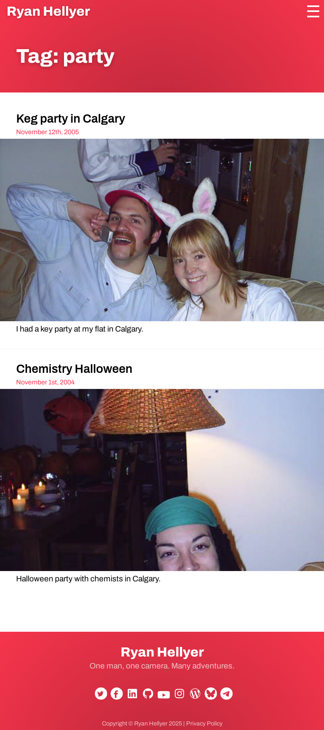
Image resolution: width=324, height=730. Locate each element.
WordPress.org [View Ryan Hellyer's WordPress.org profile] (193, 696)
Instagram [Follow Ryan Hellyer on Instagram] (178, 696)
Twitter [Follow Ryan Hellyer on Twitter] (99, 696)
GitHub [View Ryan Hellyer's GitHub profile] (146, 696)
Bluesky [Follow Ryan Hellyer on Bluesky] (209, 696)
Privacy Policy (204, 723)
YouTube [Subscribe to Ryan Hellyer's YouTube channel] (162, 699)
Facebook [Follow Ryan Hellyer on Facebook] (115, 696)
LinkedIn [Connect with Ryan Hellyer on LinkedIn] (131, 696)
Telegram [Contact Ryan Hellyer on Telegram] (225, 696)
